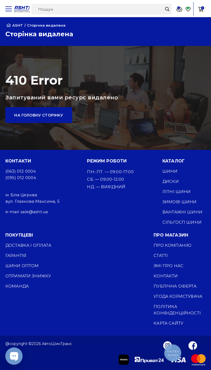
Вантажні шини (182, 212)
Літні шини (176, 191)
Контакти (166, 275)
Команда (17, 286)
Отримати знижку (28, 275)
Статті (161, 255)
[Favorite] (188, 9)
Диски (170, 181)
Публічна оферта (175, 286)
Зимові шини (179, 201)
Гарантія (15, 255)
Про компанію (172, 245)
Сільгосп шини (182, 222)
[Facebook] (192, 345)
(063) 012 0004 (20, 171)
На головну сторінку (38, 115)
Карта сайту (168, 323)
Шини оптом (22, 265)
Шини (170, 171)
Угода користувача (178, 296)
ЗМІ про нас (168, 265)
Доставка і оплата (28, 245)
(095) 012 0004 (20, 177)
